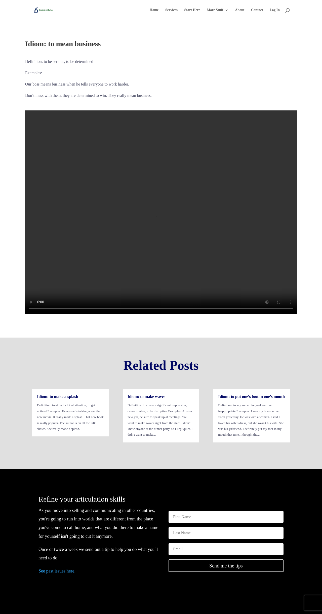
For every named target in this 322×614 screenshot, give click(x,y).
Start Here (192, 10)
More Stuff (215, 10)
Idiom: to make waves (146, 396)
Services (171, 10)
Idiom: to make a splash (57, 396)
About (239, 10)
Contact (257, 10)
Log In (275, 10)
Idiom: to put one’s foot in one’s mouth (251, 396)
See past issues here (56, 571)
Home (154, 10)
